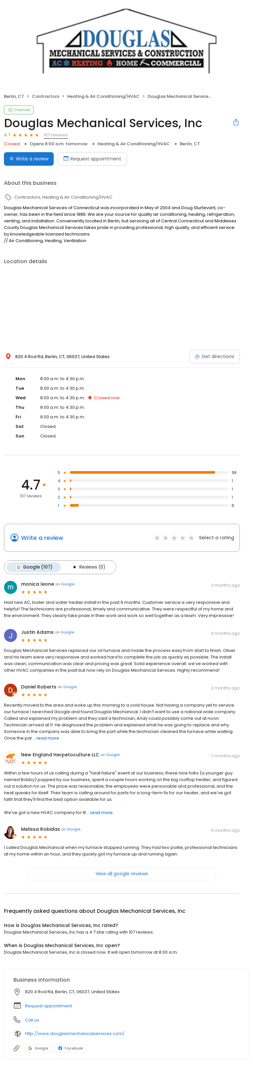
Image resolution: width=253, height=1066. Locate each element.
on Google (64, 584)
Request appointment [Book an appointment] (92, 158)
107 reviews (56, 135)
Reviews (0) (88, 567)
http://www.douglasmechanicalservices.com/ (75, 1033)
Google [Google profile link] (38, 1048)
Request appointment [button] (48, 1006)
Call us (32, 1020)
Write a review (42, 538)
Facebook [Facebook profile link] (70, 1048)
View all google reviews (122, 873)
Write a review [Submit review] (28, 158)
